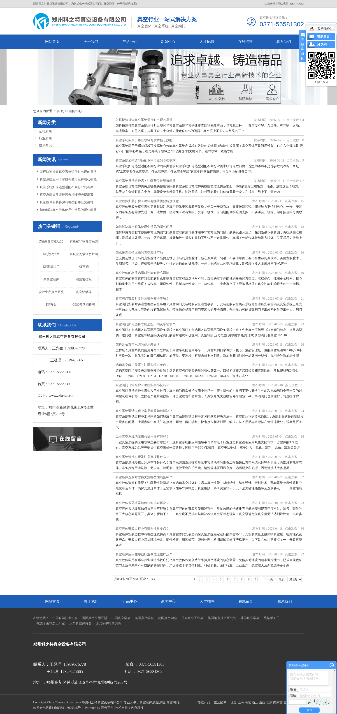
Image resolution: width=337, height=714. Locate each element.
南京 (248, 702)
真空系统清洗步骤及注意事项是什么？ (142, 457)
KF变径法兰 (51, 254)
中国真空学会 (121, 618)
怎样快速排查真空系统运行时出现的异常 (68, 171)
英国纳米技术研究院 (222, 618)
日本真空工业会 (192, 618)
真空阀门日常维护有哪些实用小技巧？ (142, 385)
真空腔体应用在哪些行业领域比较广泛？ (144, 554)
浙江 (255, 702)
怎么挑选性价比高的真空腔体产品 (139, 252)
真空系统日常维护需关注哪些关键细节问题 (69, 194)
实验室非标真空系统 (84, 241)
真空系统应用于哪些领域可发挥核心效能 (68, 179)
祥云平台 (107, 707)
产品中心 (129, 42)
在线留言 (245, 42)
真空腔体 (145, 702)
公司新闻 (45, 131)
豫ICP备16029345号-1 (69, 707)
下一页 (268, 579)
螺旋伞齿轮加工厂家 (51, 623)
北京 (269, 702)
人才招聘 (207, 42)
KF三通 (84, 266)
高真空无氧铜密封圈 (84, 254)
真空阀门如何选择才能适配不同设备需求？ (146, 324)
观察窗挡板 (84, 279)
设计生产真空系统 (51, 292)
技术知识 (45, 145)
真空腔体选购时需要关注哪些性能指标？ (144, 477)
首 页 (60, 111)
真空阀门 (172, 702)
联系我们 (284, 42)
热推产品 (204, 702)
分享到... (323, 44)
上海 (241, 702)
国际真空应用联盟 (94, 618)
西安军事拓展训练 (108, 623)
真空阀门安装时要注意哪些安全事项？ (142, 298)
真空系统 (159, 702)
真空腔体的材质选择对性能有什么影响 (142, 273)
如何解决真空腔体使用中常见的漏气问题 (68, 210)
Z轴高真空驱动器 (51, 241)
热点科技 (137, 707)
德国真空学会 (167, 618)
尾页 (282, 579)
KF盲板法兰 (51, 266)
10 (256, 579)
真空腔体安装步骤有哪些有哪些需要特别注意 (69, 202)
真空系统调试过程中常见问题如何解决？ (144, 411)
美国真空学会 (144, 618)
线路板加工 (271, 618)
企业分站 (270, 3)
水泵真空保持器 (80, 623)
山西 (262, 702)
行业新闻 (45, 138)
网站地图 (282, 3)
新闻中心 (168, 42)
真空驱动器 (84, 292)
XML (300, 3)
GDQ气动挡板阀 (83, 304)
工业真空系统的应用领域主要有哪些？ (142, 436)
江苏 (233, 702)
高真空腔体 (51, 279)
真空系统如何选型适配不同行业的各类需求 (69, 187)
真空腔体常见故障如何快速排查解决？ (142, 503)
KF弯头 (51, 304)
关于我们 (91, 42)
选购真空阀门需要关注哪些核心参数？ (142, 365)
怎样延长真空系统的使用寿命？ (138, 344)
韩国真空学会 (249, 618)
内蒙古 (278, 702)
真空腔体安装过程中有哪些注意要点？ (142, 528)
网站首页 (52, 42)
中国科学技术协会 (65, 618)
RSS (292, 3)
